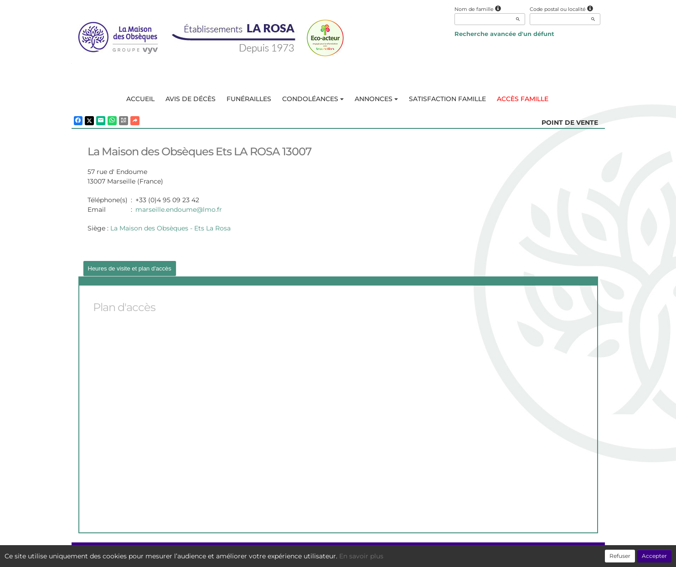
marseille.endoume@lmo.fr (178, 209)
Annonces (376, 99)
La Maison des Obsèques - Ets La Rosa (170, 228)
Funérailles (249, 99)
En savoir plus (361, 556)
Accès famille (522, 99)
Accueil (140, 99)
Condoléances (313, 99)
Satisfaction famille (447, 99)
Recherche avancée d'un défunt (504, 33)
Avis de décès (190, 99)
